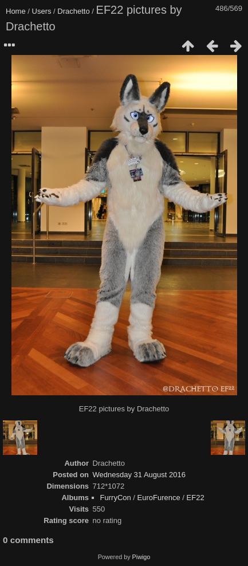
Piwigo (141, 556)
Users (42, 11)
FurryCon (115, 497)
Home (16, 11)
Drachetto (73, 11)
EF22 (195, 497)
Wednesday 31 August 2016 (139, 474)
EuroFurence (158, 497)
